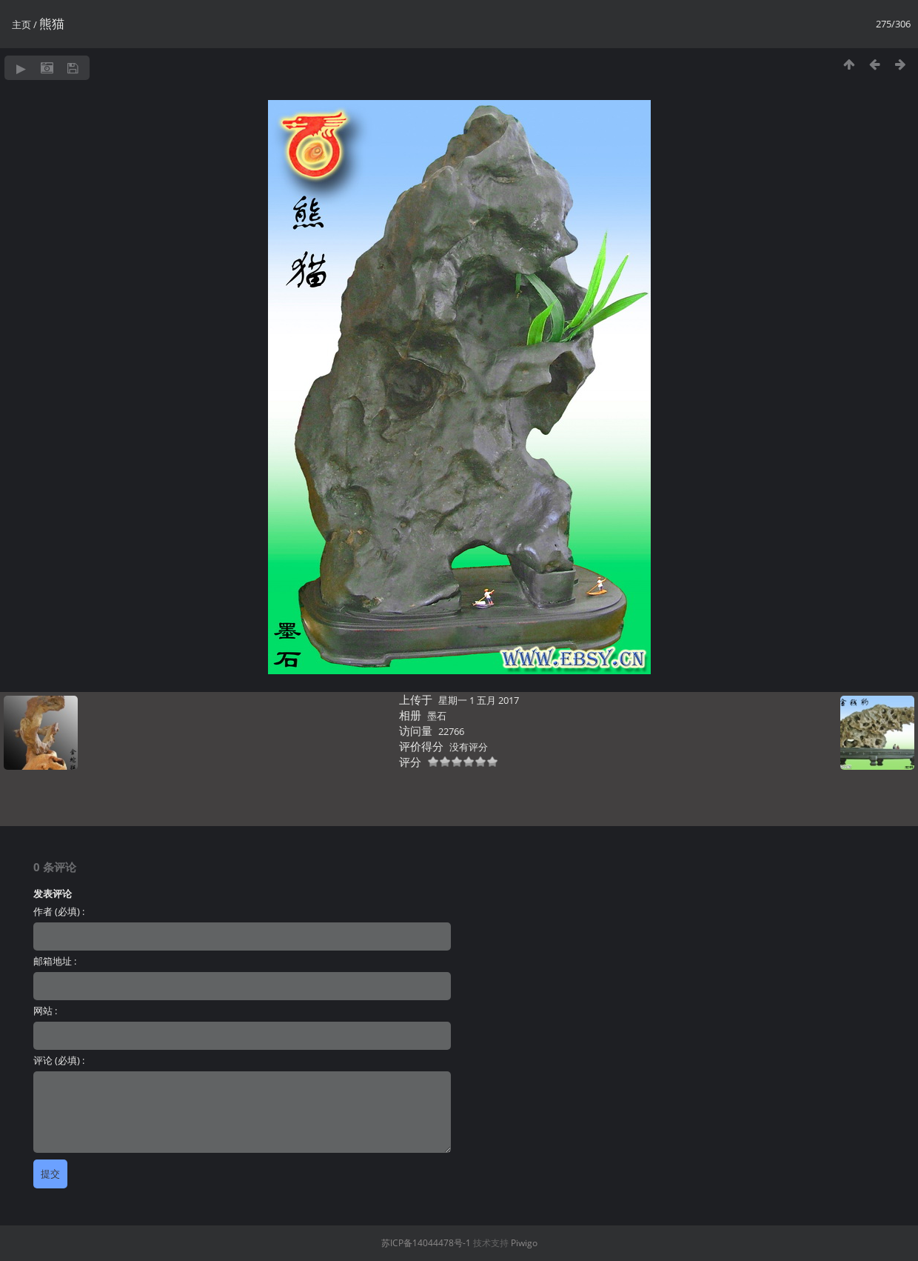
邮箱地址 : (54, 961)
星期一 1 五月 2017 (478, 700)
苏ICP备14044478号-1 (426, 1243)
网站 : (45, 1010)
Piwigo (524, 1243)
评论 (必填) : (58, 1060)
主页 (21, 24)
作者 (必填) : (58, 911)
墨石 (436, 715)
